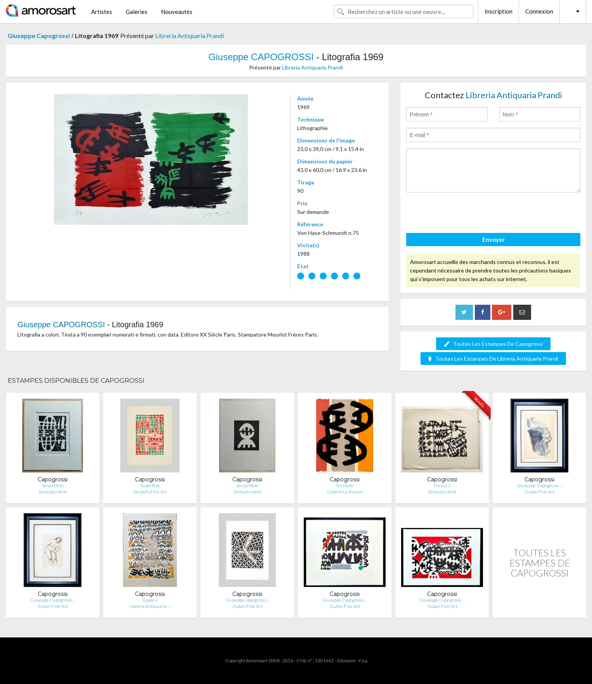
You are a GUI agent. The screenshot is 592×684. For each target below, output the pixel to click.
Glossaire (346, 660)
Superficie (150, 485)
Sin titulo (344, 485)
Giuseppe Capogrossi (39, 35)
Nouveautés (176, 11)
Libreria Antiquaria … (150, 606)
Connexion (539, 11)
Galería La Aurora (345, 492)
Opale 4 (150, 600)
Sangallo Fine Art (150, 492)
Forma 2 (442, 485)
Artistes (101, 11)
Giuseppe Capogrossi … (540, 485)
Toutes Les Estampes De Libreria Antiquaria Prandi (493, 358)
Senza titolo (53, 485)
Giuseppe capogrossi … (247, 600)
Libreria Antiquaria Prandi (189, 35)
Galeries (136, 11)
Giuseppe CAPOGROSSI (261, 57)
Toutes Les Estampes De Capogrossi (493, 343)
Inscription (498, 11)
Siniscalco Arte (52, 492)
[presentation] (465, 214)
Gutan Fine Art (539, 492)
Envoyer (493, 239)
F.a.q (363, 660)
